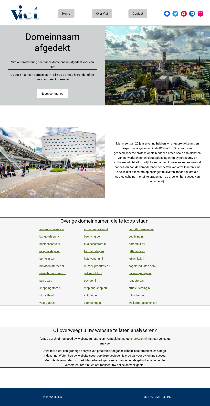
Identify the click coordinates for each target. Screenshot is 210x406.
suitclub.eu (91, 295)
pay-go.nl (90, 280)
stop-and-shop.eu (95, 288)
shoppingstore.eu (50, 288)
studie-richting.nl (139, 288)
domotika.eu (137, 244)
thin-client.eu (137, 295)
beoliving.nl (136, 236)
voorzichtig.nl (93, 302)
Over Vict (102, 13)
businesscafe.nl (49, 244)
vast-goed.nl (47, 302)
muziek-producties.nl (97, 266)
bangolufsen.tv (49, 236)
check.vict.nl (138, 338)
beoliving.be (92, 236)
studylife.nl (46, 295)
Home (66, 13)
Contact (138, 13)
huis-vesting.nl (93, 258)
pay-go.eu (45, 280)
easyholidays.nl (49, 251)
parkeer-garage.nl (140, 273)
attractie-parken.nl (96, 229)
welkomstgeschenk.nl (143, 302)
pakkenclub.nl (93, 273)
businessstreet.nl (95, 244)
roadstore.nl (136, 280)
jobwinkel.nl (136, 258)
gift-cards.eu (137, 251)
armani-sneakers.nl (51, 229)
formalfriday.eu (94, 251)
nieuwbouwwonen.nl (52, 273)
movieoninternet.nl (51, 266)
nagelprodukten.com (142, 266)
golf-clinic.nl (47, 258)
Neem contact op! (52, 93)
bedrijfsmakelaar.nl (141, 229)
